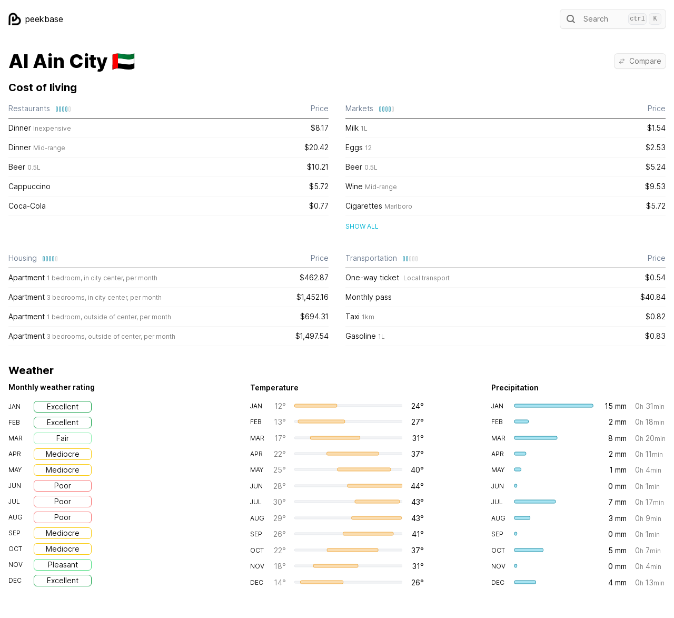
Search (612, 19)
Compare (640, 60)
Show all (362, 226)
